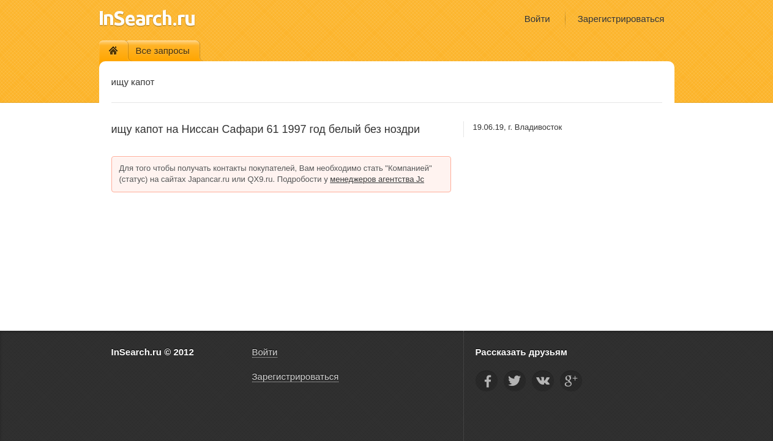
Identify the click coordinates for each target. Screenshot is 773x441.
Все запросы (163, 50)
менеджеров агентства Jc (377, 179)
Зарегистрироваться (621, 18)
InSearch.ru (147, 18)
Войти (537, 18)
